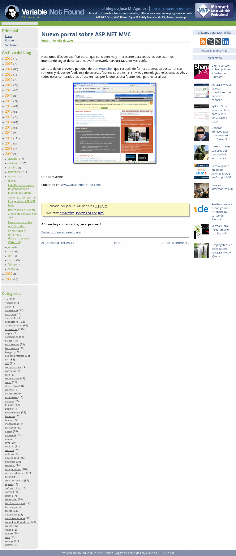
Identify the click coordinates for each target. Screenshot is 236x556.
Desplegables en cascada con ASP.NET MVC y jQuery (221, 250)
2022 (9, 79)
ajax (7, 306)
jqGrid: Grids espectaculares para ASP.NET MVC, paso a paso (220, 113)
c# (6, 359)
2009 (9, 148)
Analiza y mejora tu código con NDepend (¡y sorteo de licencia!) (221, 211)
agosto (12, 176)
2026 (9, 58)
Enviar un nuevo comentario (61, 232)
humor (9, 420)
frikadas (9, 404)
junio (11, 247)
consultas (10, 370)
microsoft (10, 435)
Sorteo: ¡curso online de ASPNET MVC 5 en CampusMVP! (221, 171)
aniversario (11, 310)
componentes (13, 367)
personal (10, 465)
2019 (9, 95)
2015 (9, 116)
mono (8, 438)
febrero (13, 264)
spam (8, 495)
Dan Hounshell (103, 69)
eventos (9, 401)
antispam (10, 314)
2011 (9, 138)
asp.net (9, 317)
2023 (9, 74)
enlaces (9, 393)
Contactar (184, 9)
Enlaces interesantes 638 (222, 187)
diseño (9, 389)
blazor (8, 340)
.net (7, 299)
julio (11, 181)
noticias (9, 454)
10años (9, 302)
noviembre (15, 163)
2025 (9, 63)
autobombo (11, 336)
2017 (9, 106)
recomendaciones (15, 473)
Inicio (156, 9)
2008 (9, 153)
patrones (10, 461)
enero (12, 269)
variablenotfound (15, 518)
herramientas (12, 412)
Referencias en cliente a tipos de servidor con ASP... (22, 213)
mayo (11, 251)
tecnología (11, 507)
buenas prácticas (14, 355)
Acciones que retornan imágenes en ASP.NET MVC (22, 201)
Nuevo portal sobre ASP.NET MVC (20, 224)
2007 (9, 273)
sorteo (8, 491)
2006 (9, 279)
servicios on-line (14, 480)
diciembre (14, 158)
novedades (11, 457)
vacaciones (11, 514)
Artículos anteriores (175, 243)
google (9, 408)
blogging (10, 352)
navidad (9, 446)
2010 (9, 143)
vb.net (8, 525)
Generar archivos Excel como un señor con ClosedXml (221, 133)
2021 (9, 85)
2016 (9, 111)
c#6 (7, 363)
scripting (10, 476)
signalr (9, 484)
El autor (168, 9)
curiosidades (12, 378)
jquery (8, 431)
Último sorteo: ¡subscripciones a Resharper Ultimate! (221, 71)
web (7, 537)
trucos (8, 510)
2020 (9, 90)
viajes (8, 529)
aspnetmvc (11, 329)
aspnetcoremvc (13, 325)
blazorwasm (12, 348)
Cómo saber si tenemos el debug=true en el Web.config (19, 236)
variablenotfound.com (17, 522)
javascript (10, 427)
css (7, 374)
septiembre (15, 172)
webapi (9, 541)
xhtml (8, 544)
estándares (11, 397)
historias (10, 416)
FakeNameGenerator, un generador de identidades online (21, 189)
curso (8, 382)
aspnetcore (11, 321)
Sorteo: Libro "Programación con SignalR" (220, 229)
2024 (9, 69)
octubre (13, 167)
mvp (7, 442)
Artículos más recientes (57, 243)
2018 (9, 101)
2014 (9, 122)
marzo (12, 260)
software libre (13, 488)
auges (8, 333)
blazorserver (12, 344)
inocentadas (12, 423)
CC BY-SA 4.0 (166, 553)
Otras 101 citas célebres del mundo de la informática (220, 152)
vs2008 (9, 533)
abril (11, 256)
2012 (9, 132)
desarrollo (11, 386)
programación (13, 469)
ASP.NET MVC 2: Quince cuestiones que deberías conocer (221, 92)
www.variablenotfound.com (80, 185)
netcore (9, 450)
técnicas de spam (15, 503)
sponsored (11, 499)
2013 (9, 127)
